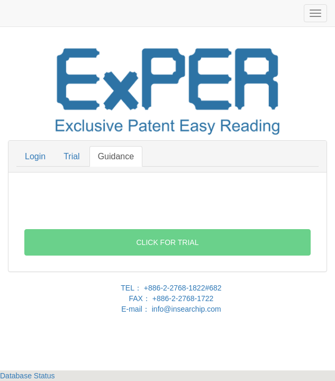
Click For (168, 242)
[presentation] (167, 201)
